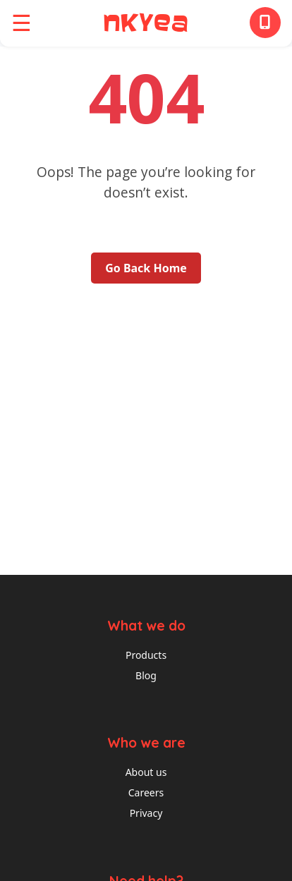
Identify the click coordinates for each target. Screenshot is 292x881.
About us (146, 772)
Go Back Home (146, 268)
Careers (146, 792)
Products (146, 655)
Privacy (146, 813)
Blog (146, 675)
